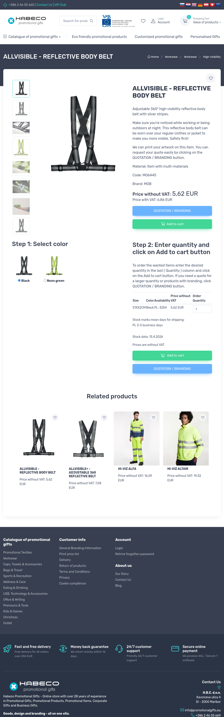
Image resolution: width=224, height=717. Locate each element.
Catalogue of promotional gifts (30, 37)
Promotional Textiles (17, 552)
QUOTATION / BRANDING (172, 211)
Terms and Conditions (74, 571)
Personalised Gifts (205, 37)
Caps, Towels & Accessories (22, 564)
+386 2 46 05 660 (21, 5)
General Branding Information (80, 548)
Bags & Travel (12, 570)
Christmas (10, 617)
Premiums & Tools (15, 605)
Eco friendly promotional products (99, 37)
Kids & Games (13, 611)
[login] (161, 21)
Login (119, 548)
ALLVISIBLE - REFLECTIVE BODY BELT (38, 470)
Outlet (7, 623)
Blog (118, 585)
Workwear (10, 558)
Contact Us (44, 5)
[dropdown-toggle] (185, 21)
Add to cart (172, 224)
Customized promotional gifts (159, 37)
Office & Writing (14, 599)
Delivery (65, 559)
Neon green (54, 281)
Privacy (64, 577)
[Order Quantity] (202, 309)
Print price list (69, 554)
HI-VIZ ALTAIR (177, 469)
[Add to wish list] (54, 417)
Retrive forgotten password (134, 554)
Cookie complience (72, 583)
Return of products (72, 565)
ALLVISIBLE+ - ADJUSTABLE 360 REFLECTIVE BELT (82, 472)
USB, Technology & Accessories (25, 593)
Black (24, 281)
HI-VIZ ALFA (127, 469)
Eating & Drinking (15, 588)
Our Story (122, 574)
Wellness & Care (14, 582)
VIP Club (60, 5)
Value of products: (207, 20)
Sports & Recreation (17, 576)
